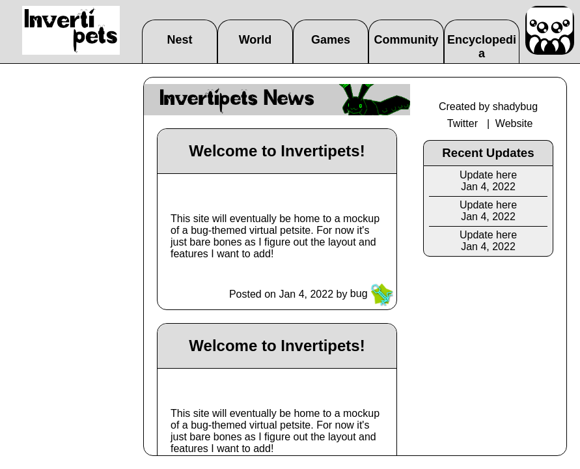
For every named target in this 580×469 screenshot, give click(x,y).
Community (406, 39)
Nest (179, 39)
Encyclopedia (481, 46)
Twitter (462, 123)
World (255, 39)
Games (330, 39)
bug (371, 293)
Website (514, 123)
